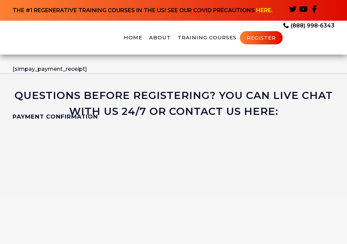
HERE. (264, 10)
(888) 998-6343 (308, 25)
